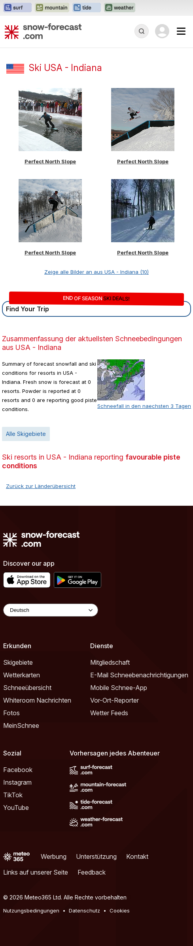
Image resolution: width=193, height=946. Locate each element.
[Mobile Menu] (181, 31)
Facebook (17, 770)
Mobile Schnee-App (118, 688)
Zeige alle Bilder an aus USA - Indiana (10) (96, 272)
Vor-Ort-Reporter (114, 700)
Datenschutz (84, 910)
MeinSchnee (21, 725)
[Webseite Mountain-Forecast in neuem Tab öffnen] (52, 8)
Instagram (17, 782)
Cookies (120, 910)
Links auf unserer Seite (35, 872)
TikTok (13, 795)
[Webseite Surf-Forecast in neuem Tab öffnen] (17, 8)
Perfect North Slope (50, 161)
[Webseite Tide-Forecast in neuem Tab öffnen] (86, 8)
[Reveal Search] (141, 31)
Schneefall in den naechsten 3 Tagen (144, 406)
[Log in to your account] (162, 31)
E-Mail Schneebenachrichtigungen (139, 675)
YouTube (16, 807)
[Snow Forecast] (43, 31)
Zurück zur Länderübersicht (41, 486)
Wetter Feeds (109, 713)
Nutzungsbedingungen (31, 910)
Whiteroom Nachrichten (37, 700)
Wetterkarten (21, 675)
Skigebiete (18, 662)
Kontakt (137, 856)
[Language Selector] (50, 610)
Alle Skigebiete (26, 433)
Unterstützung (96, 856)
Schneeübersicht (27, 688)
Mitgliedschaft (110, 662)
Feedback (92, 872)
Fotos (11, 713)
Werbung (53, 856)
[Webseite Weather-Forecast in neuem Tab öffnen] (119, 8)
